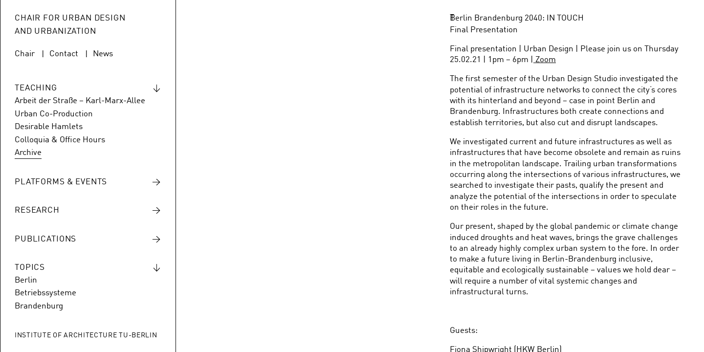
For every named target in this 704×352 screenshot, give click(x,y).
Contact (63, 54)
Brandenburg (39, 306)
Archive (28, 153)
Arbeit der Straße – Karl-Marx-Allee (80, 101)
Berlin (26, 280)
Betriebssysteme (45, 293)
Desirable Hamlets (49, 127)
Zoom (544, 60)
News (103, 54)
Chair (25, 54)
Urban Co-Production (54, 114)
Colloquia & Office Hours (60, 140)
